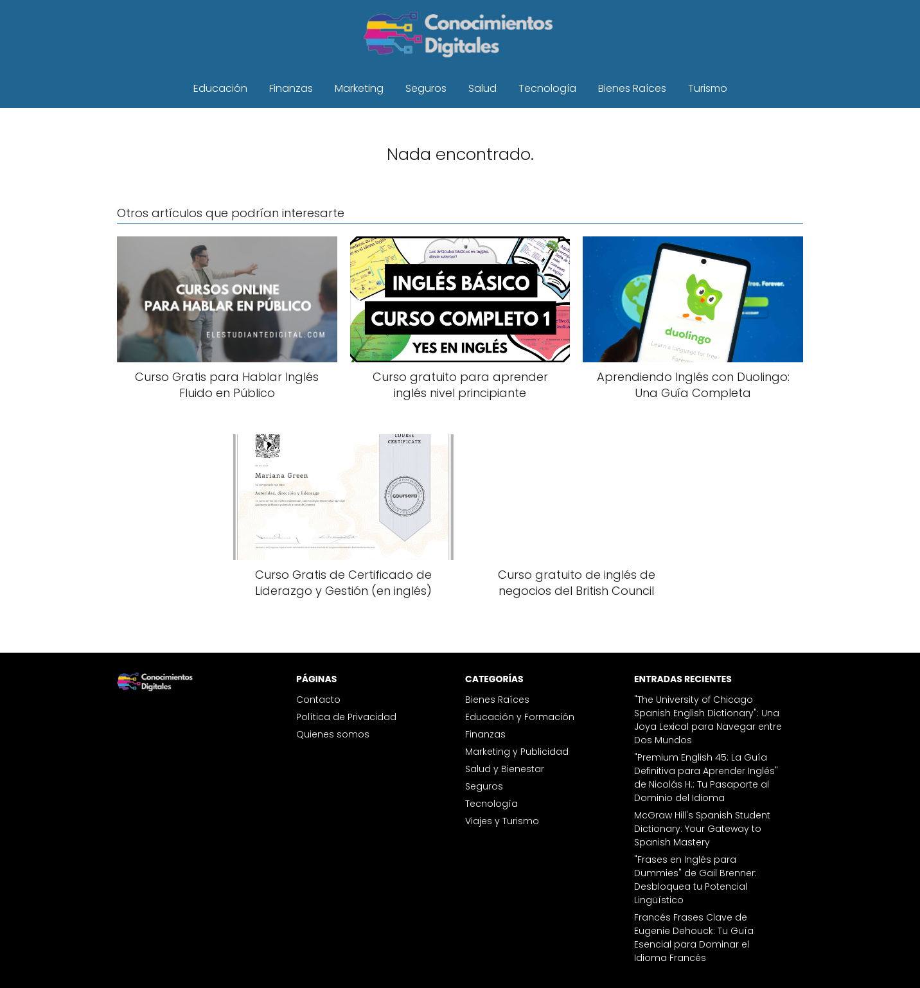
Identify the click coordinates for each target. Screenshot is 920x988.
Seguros (426, 88)
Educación (220, 88)
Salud (482, 88)
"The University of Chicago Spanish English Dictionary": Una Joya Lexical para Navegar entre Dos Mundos (708, 719)
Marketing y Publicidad (517, 751)
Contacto (318, 699)
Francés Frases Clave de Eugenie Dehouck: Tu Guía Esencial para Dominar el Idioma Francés (694, 937)
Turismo (707, 88)
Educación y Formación (519, 716)
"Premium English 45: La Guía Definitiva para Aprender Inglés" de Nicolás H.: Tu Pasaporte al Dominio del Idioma (706, 777)
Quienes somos (332, 734)
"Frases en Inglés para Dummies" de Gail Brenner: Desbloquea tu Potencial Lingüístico (695, 879)
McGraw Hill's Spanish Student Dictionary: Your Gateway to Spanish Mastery (702, 829)
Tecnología (547, 88)
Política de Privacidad (346, 716)
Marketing (359, 88)
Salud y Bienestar (504, 769)
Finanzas (291, 88)
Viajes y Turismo (502, 821)
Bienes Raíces (632, 88)
